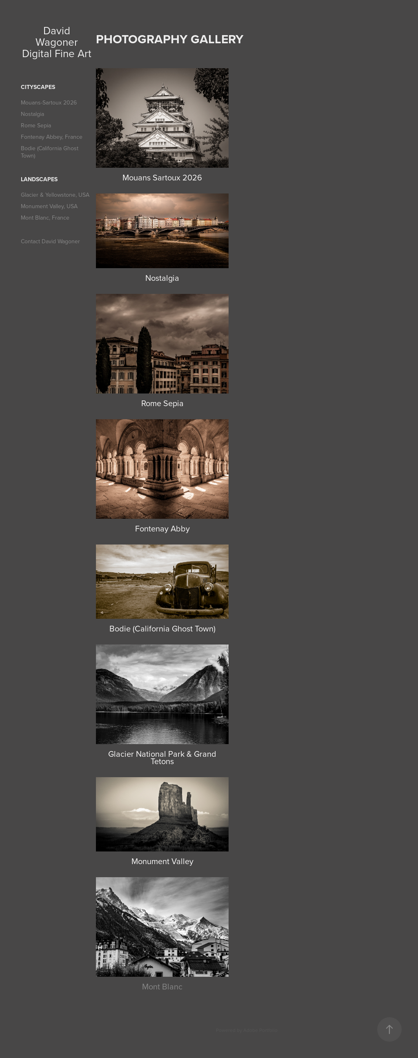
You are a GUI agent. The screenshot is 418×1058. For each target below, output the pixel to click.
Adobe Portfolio (260, 1030)
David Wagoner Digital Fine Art (56, 41)
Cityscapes (38, 87)
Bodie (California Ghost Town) (49, 152)
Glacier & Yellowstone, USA (55, 195)
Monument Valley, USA (49, 206)
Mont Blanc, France (45, 217)
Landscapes (39, 179)
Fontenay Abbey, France (51, 137)
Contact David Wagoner (50, 241)
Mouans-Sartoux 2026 (49, 102)
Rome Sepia (36, 125)
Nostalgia (32, 114)
